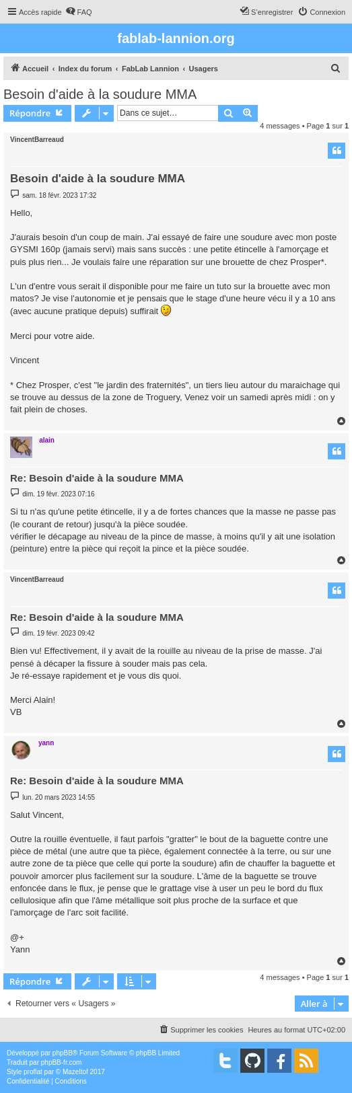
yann (46, 743)
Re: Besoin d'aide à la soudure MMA (97, 478)
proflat (33, 1072)
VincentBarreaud (37, 139)
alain (47, 440)
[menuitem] (78, 12)
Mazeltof (75, 1072)
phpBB (62, 1053)
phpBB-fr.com (61, 1062)
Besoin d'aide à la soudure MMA (100, 94)
